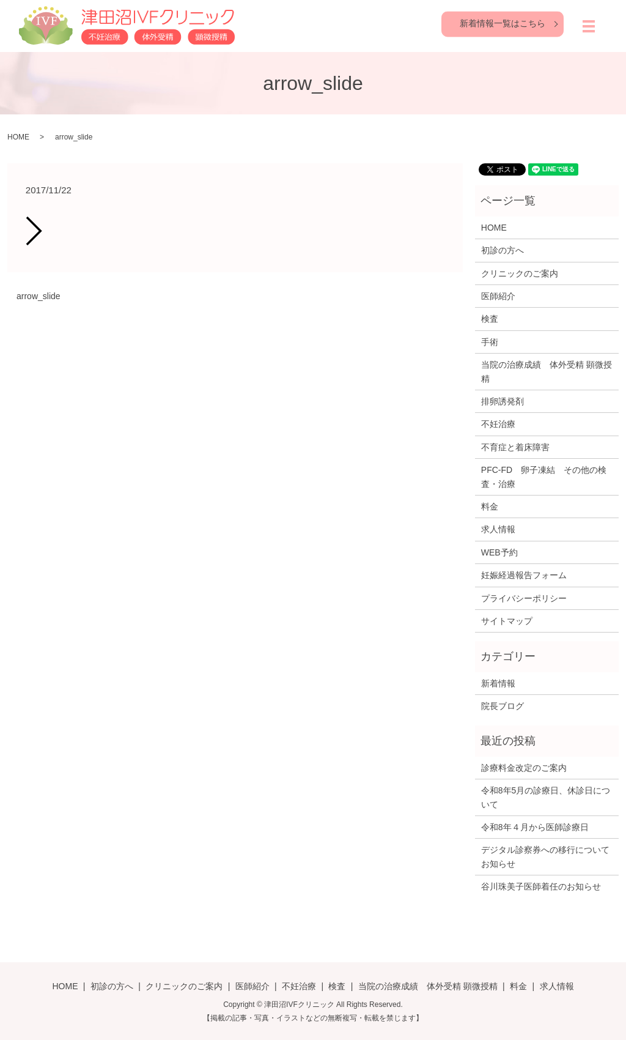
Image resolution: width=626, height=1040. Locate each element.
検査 (489, 319)
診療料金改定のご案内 (524, 768)
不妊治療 (498, 424)
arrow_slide (39, 296)
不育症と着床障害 (515, 447)
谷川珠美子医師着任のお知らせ (541, 886)
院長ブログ (502, 706)
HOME (18, 137)
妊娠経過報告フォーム (524, 575)
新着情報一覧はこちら (502, 23)
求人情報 (498, 529)
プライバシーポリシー (524, 598)
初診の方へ (502, 250)
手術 (489, 342)
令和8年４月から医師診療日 (535, 827)
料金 (489, 506)
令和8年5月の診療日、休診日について (546, 797)
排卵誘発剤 (502, 401)
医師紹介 (498, 296)
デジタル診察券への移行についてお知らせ (545, 856)
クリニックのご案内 (519, 273)
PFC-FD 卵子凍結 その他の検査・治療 (543, 476)
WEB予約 (499, 552)
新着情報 (498, 683)
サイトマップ (506, 621)
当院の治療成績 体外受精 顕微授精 (546, 371)
